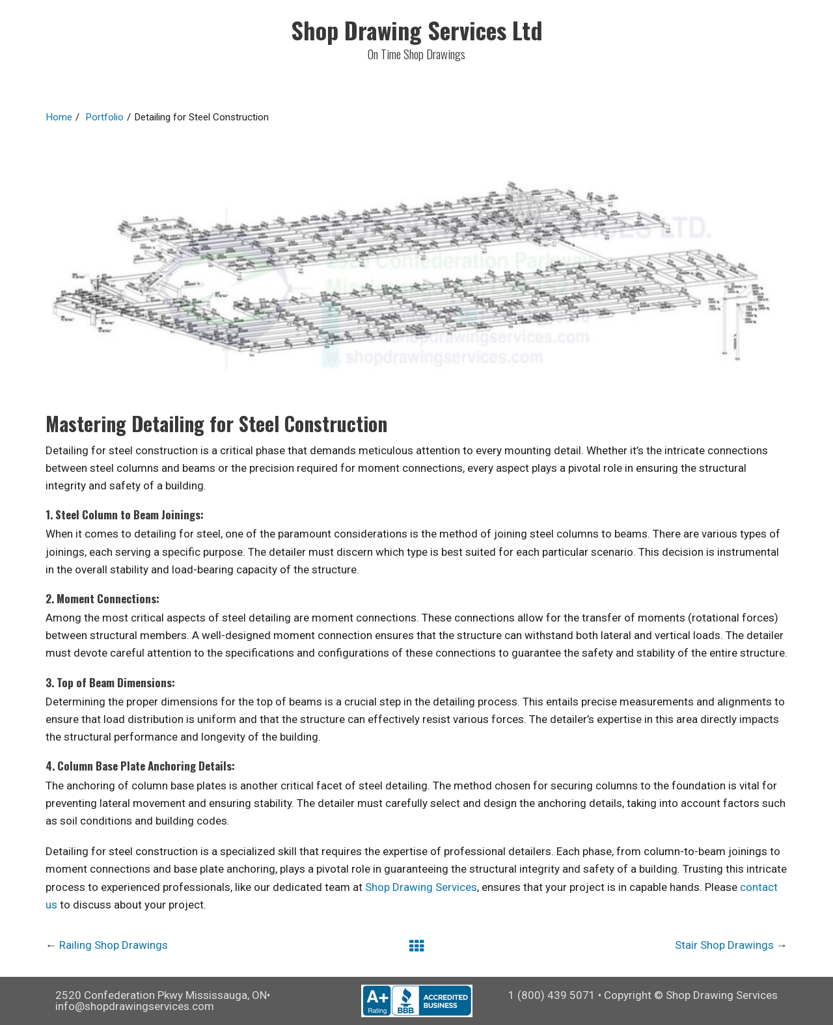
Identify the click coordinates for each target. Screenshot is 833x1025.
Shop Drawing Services (421, 887)
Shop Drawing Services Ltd (417, 29)
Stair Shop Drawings (724, 944)
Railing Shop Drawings (113, 944)
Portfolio (104, 117)
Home (59, 117)
